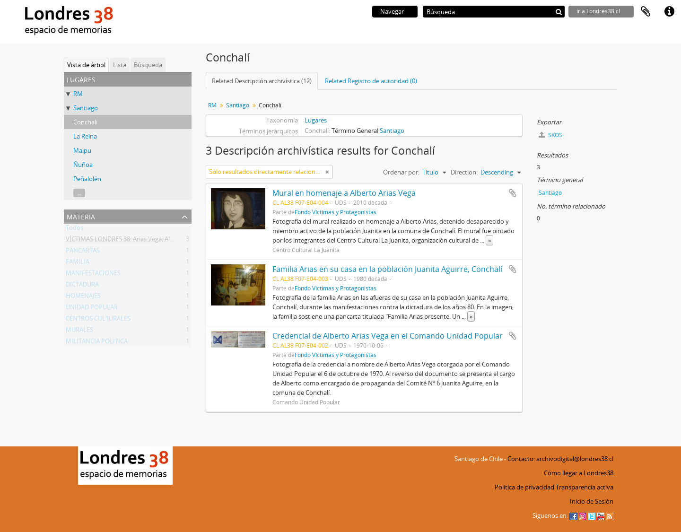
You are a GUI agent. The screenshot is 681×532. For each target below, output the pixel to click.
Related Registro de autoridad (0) (371, 81)
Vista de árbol (86, 65)
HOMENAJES (83, 297)
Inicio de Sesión (591, 501)
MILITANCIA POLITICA (97, 343)
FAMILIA (77, 263)
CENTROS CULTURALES (98, 320)
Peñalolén (87, 178)
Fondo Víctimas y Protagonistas (335, 212)
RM (78, 93)
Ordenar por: (401, 172)
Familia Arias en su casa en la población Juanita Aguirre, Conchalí (387, 269)
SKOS (550, 135)
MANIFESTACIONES (93, 274)
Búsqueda (148, 65)
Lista (119, 65)
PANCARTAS (83, 252)
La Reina (85, 136)
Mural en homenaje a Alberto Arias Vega (344, 193)
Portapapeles (645, 12)
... (79, 193)
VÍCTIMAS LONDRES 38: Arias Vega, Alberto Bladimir (138, 240)
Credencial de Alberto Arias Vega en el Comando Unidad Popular (387, 336)
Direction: (464, 172)
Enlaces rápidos (669, 12)
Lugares (316, 120)
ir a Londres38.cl (598, 11)
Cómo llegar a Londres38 (578, 473)
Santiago (85, 108)
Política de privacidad (524, 487)
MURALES (79, 331)
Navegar (392, 11)
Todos (74, 229)
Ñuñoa (83, 164)
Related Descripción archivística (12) (262, 81)
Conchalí (85, 122)
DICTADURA (82, 286)
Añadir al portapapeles (512, 193)
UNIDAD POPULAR (92, 309)
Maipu (82, 150)
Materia (81, 215)
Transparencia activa (584, 487)
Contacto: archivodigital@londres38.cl (560, 458)
